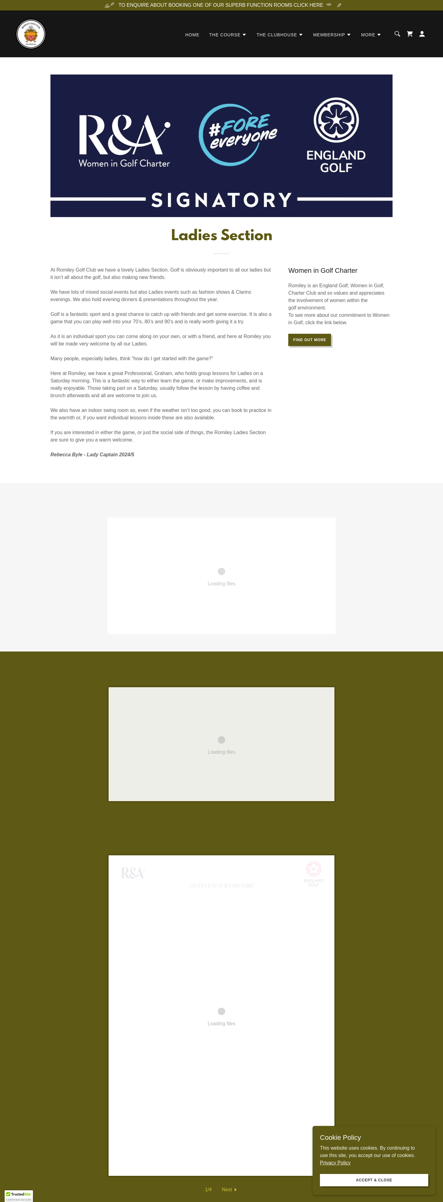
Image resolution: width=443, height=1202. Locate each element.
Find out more (309, 340)
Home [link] (192, 34)
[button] (228, 34)
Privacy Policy (335, 1162)
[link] (31, 33)
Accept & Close (374, 1180)
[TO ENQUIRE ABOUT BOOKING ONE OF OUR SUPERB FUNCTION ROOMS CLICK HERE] (221, 5)
